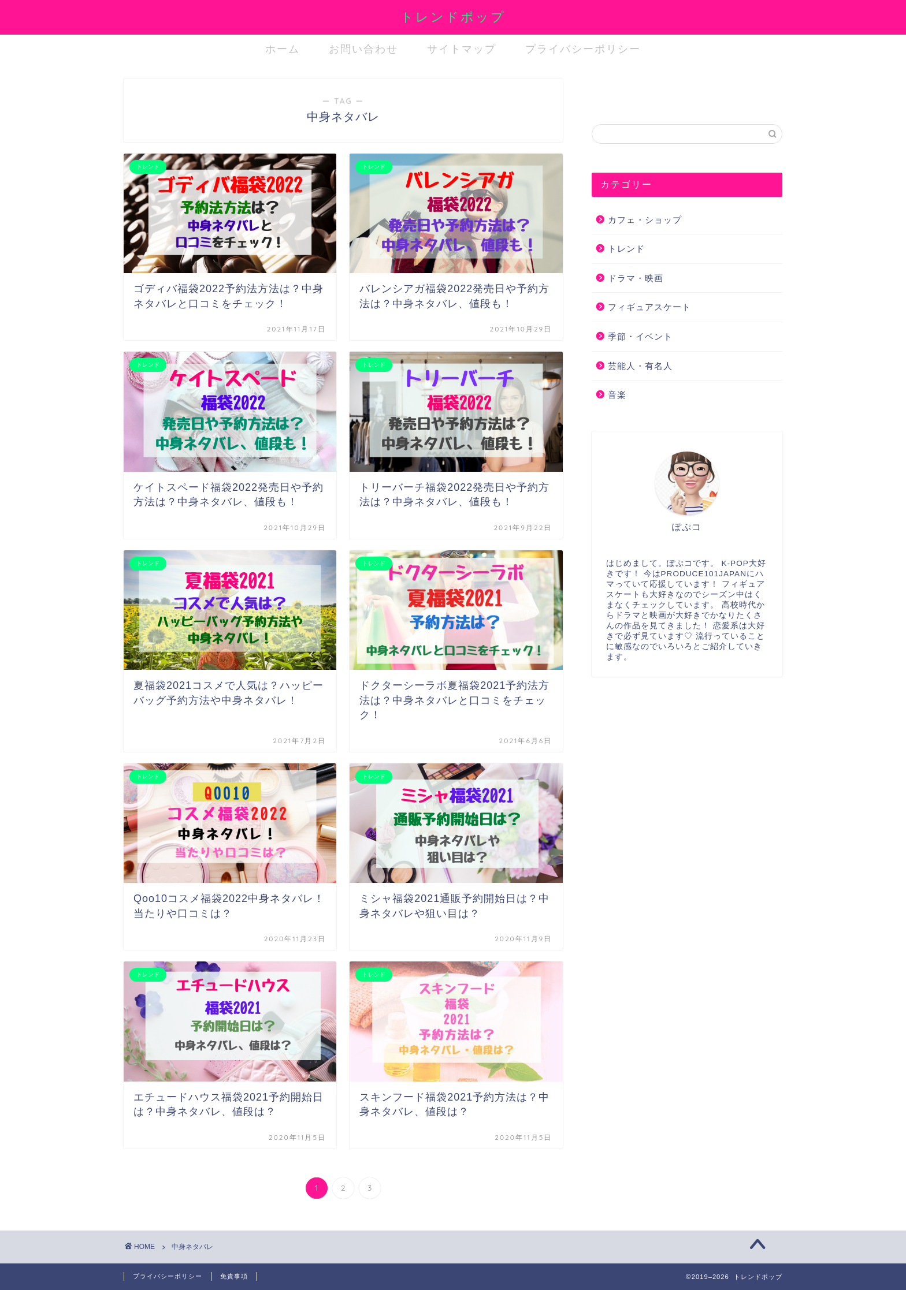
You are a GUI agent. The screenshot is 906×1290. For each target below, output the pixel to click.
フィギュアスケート (649, 307)
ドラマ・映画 (635, 278)
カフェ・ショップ (645, 220)
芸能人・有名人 (640, 366)
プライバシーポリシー (583, 48)
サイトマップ (461, 48)
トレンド (626, 248)
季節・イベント (640, 336)
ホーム (282, 48)
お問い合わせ (363, 48)
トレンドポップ (453, 16)
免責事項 (234, 1276)
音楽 (617, 395)
